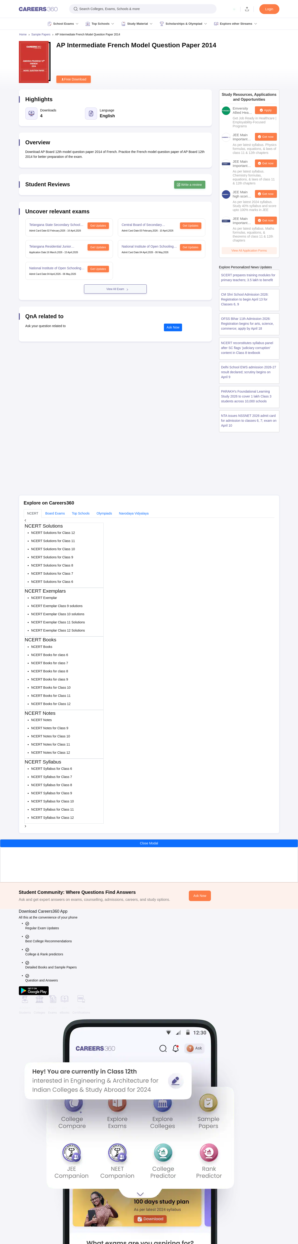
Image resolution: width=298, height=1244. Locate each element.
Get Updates (98, 225)
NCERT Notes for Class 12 (50, 752)
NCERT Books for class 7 (49, 663)
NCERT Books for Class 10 (51, 687)
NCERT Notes (41, 720)
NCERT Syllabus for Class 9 (51, 793)
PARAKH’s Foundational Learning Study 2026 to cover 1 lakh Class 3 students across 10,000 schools (246, 396)
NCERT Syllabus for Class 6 (51, 769)
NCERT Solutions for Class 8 (52, 565)
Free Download (73, 79)
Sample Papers (41, 34)
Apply (268, 110)
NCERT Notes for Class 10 (50, 736)
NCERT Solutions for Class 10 (53, 549)
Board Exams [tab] (55, 513)
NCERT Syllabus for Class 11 (52, 809)
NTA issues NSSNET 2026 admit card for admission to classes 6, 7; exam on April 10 (249, 420)
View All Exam (115, 289)
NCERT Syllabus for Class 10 (52, 801)
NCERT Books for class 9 (49, 679)
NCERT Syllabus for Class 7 (51, 777)
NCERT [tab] (32, 513)
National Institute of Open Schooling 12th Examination (148, 247)
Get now (267, 136)
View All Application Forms (249, 250)
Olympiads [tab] (104, 513)
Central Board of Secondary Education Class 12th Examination (146, 225)
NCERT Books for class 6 (49, 655)
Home (23, 34)
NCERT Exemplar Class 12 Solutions (58, 630)
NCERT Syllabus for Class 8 (51, 785)
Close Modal (149, 843)
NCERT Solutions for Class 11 (53, 541)
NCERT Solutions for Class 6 (52, 582)
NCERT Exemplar (44, 598)
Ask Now (173, 327)
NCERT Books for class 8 (49, 671)
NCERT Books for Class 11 (51, 696)
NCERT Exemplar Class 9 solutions (56, 606)
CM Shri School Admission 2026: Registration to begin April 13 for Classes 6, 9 (245, 299)
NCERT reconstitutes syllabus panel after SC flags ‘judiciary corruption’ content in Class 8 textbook (247, 348)
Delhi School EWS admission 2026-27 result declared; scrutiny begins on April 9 (248, 372)
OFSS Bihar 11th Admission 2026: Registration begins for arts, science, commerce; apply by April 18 (247, 323)
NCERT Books (41, 647)
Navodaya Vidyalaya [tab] (134, 513)
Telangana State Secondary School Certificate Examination (54, 225)
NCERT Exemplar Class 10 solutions (57, 614)
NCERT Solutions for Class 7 (52, 573)
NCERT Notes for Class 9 (49, 728)
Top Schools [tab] (81, 513)
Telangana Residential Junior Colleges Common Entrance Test (53, 247)
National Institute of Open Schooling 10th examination (55, 268)
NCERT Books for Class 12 (51, 704)
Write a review (189, 184)
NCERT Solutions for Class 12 (53, 533)
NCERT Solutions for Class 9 (52, 557)
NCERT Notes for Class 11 (50, 744)
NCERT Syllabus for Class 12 (52, 817)
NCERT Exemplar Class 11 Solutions (58, 622)
